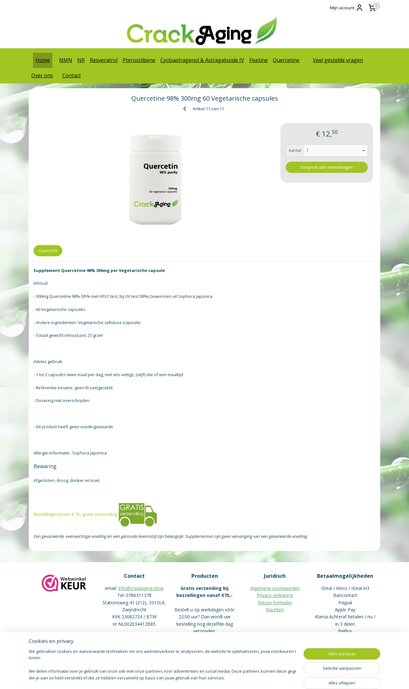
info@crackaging (135, 588)
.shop (158, 588)
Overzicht (48, 250)
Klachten (275, 610)
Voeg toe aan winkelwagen (326, 167)
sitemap (177, 677)
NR (81, 60)
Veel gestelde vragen (338, 60)
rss (191, 677)
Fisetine (258, 60)
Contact (71, 75)
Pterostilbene (139, 60)
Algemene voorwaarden (275, 588)
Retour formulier (275, 603)
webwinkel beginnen (215, 677)
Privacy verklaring (275, 595)
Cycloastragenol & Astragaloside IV (202, 60)
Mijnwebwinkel (271, 677)
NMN (65, 60)
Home (42, 60)
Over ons (42, 75)
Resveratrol (104, 60)
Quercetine (286, 60)
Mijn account (346, 8)
